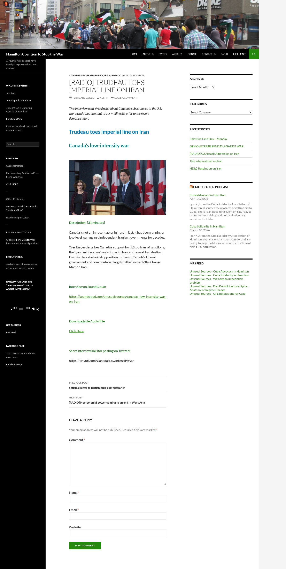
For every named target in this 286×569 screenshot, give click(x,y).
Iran (107, 75)
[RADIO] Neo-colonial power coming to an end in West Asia (117, 399)
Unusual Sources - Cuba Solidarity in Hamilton (219, 275)
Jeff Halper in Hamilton (18, 100)
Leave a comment (125, 97)
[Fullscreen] (37, 309)
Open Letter (22, 217)
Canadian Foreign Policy (86, 75)
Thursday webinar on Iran (206, 161)
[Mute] (33, 309)
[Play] (11, 309)
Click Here (76, 331)
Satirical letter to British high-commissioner (117, 384)
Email (74, 510)
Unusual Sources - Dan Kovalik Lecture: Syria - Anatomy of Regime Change (219, 288)
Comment (77, 440)
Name (74, 492)
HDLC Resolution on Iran (206, 168)
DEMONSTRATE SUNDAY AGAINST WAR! (217, 146)
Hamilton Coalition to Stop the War (34, 54)
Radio (224, 54)
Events (163, 54)
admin (104, 97)
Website (75, 527)
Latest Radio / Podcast (211, 187)
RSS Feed (11, 332)
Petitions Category (22, 239)
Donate (192, 54)
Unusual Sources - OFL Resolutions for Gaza (217, 293)
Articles (177, 54)
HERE (15, 184)
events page (15, 130)
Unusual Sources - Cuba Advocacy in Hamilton (219, 271)
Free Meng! (239, 54)
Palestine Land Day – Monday (208, 139)
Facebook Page (14, 118)
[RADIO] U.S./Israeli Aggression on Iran (214, 153)
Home (134, 54)
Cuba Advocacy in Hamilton (207, 195)
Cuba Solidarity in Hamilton (207, 226)
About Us (148, 54)
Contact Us (209, 54)
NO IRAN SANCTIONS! (18, 232)
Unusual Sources (133, 75)
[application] (22, 304)
